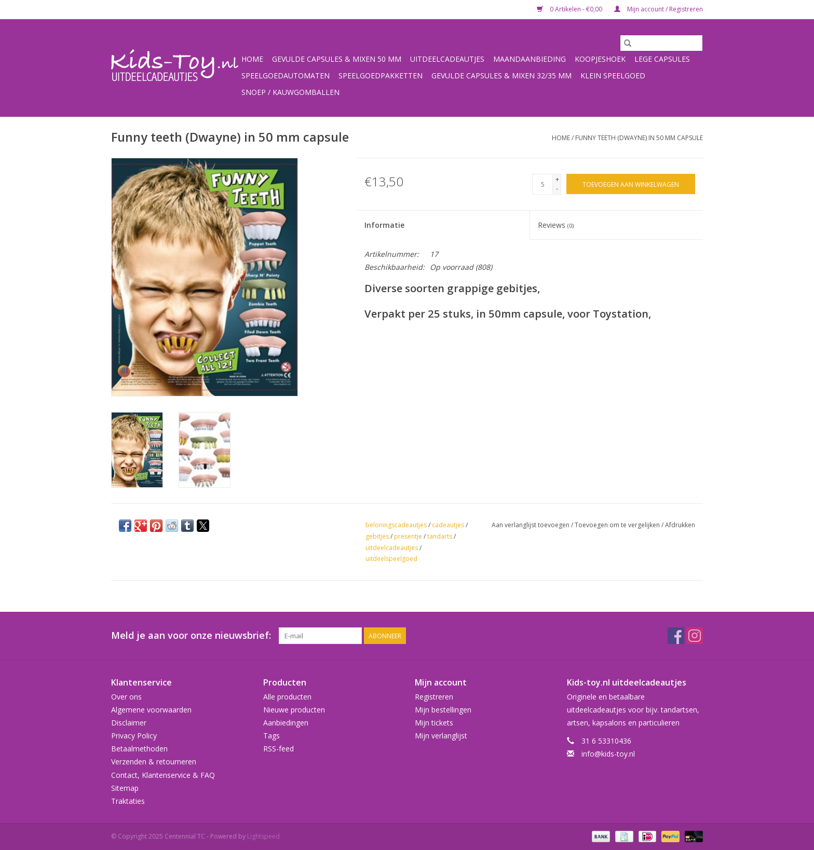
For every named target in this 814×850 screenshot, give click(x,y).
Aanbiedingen (285, 723)
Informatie (384, 225)
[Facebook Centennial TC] (676, 635)
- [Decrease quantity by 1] (557, 188)
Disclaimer (128, 723)
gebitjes (377, 536)
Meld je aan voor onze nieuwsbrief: (191, 635)
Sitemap (125, 788)
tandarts (439, 536)
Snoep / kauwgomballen (290, 92)
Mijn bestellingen (443, 710)
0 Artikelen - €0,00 (570, 9)
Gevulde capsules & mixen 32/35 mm (501, 75)
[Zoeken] (661, 43)
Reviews (556, 225)
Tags (271, 736)
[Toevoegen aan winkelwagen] (630, 184)
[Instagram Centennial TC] (694, 635)
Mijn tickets (434, 723)
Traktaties (128, 801)
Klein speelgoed (612, 75)
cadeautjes (448, 524)
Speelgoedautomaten (285, 75)
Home (252, 59)
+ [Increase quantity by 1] (557, 179)
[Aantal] (542, 184)
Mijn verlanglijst (441, 736)
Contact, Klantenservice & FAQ (163, 775)
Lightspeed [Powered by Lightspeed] (263, 836)
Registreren (434, 697)
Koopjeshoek (600, 59)
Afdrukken (680, 524)
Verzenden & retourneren (153, 761)
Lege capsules (662, 59)
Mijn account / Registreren (658, 9)
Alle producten (287, 697)
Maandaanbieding (529, 59)
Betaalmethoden (139, 748)
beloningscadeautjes (396, 524)
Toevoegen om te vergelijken (618, 524)
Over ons (126, 697)
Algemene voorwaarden (151, 710)
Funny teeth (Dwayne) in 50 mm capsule (639, 137)
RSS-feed (278, 748)
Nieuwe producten (294, 710)
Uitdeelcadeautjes (447, 59)
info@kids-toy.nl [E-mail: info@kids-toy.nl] (608, 754)
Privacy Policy (134, 736)
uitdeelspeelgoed (391, 558)
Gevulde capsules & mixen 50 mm (336, 59)
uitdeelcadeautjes (391, 547)
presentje (408, 536)
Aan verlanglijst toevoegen (531, 524)
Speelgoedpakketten (380, 75)
